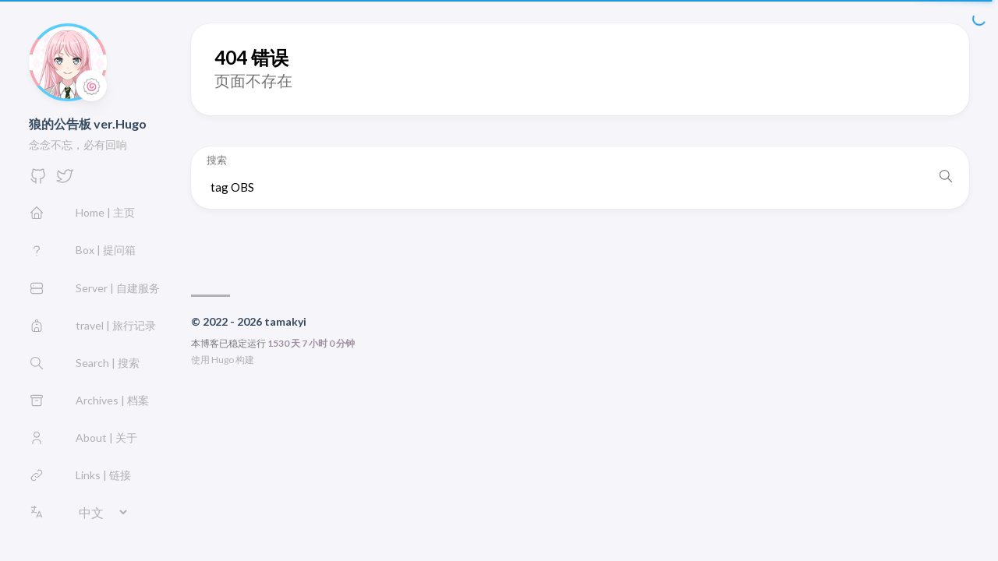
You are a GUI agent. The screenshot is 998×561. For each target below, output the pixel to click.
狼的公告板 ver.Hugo (88, 123)
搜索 (217, 160)
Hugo (222, 359)
